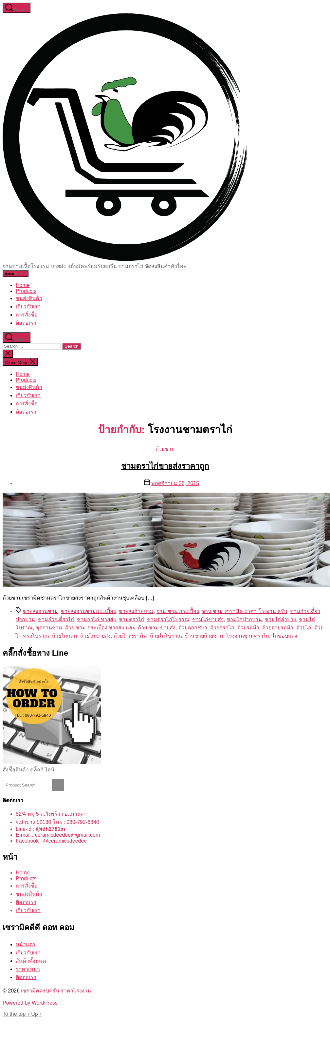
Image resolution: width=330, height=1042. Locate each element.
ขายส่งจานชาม (40, 611)
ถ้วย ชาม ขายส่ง (156, 627)
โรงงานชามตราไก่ (247, 636)
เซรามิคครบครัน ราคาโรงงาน (56, 990)
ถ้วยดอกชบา (192, 627)
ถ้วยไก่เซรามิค (130, 636)
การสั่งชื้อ (27, 314)
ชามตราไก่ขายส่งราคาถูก (165, 465)
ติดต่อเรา (26, 977)
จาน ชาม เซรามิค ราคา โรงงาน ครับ (244, 611)
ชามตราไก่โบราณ (168, 619)
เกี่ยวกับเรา (28, 306)
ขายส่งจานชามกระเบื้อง (88, 611)
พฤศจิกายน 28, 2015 (175, 483)
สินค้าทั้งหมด (31, 961)
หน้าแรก (25, 944)
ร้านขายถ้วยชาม (204, 636)
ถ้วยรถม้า (248, 627)
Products (26, 291)
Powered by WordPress (30, 1003)
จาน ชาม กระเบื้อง (177, 611)
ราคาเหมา (28, 969)
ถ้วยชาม (165, 449)
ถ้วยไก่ (303, 627)
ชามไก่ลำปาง (280, 619)
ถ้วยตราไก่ (222, 627)
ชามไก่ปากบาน (244, 619)
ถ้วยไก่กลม (64, 636)
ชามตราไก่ (131, 619)
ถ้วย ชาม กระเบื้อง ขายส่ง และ (100, 627)
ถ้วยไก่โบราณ (166, 636)
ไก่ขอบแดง (284, 636)
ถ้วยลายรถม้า (277, 627)
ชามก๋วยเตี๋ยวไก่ (56, 619)
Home (23, 285)
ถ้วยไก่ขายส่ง (95, 636)
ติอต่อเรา (26, 323)
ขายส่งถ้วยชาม (136, 611)
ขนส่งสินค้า (29, 298)
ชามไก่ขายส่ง (208, 619)
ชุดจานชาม (49, 627)
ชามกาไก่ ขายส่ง (96, 619)
